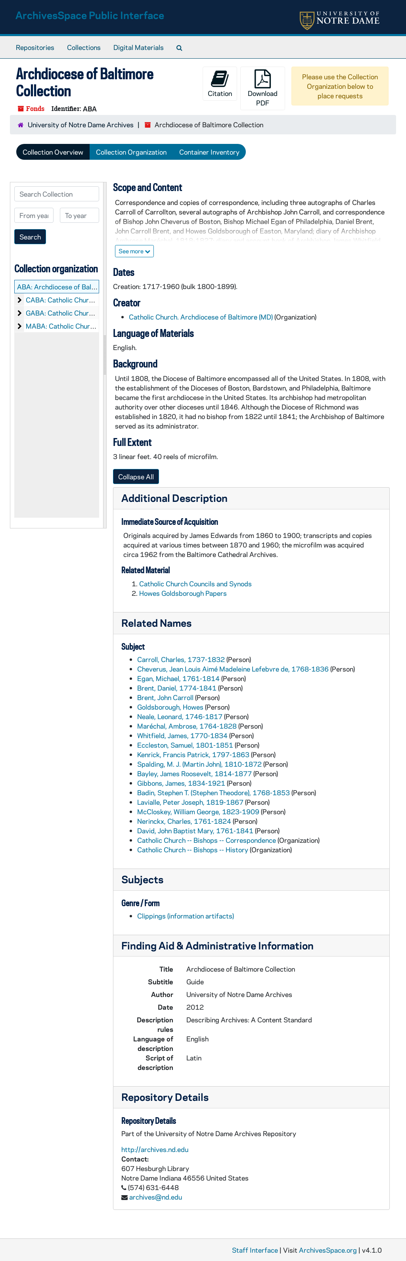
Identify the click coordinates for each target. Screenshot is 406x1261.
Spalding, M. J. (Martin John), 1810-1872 (199, 764)
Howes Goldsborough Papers (183, 593)
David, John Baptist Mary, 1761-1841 (195, 830)
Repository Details (165, 1096)
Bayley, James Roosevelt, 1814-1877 (194, 773)
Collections (84, 47)
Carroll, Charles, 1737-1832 (181, 659)
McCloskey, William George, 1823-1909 (198, 811)
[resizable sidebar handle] (104, 355)
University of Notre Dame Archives (81, 124)
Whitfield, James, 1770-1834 (182, 735)
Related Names (156, 622)
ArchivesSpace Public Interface (89, 14)
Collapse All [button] (136, 476)
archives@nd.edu (155, 1196)
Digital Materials (138, 47)
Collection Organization (131, 151)
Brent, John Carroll (165, 697)
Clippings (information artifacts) (185, 915)
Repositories (35, 47)
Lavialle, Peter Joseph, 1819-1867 (190, 802)
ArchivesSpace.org (328, 1250)
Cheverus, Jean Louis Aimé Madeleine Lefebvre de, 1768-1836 (233, 668)
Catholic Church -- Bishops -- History (192, 849)
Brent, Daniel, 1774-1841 (176, 687)
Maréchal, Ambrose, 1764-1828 (187, 725)
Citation (220, 83)
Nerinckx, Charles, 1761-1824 (184, 821)
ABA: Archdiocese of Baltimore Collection (80, 286)
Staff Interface (255, 1250)
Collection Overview (53, 151)
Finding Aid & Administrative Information (217, 945)
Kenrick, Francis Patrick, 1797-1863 (193, 754)
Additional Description (174, 497)
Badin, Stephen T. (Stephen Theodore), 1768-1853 (213, 792)
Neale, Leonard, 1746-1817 (179, 716)
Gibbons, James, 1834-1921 (181, 783)
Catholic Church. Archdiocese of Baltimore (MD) (201, 316)
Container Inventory (209, 151)
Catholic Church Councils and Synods (195, 583)
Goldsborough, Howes (170, 706)
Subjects (142, 879)
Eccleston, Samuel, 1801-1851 (185, 745)
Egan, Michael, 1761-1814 (178, 678)
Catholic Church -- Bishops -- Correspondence (206, 840)
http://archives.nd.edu (154, 1149)
